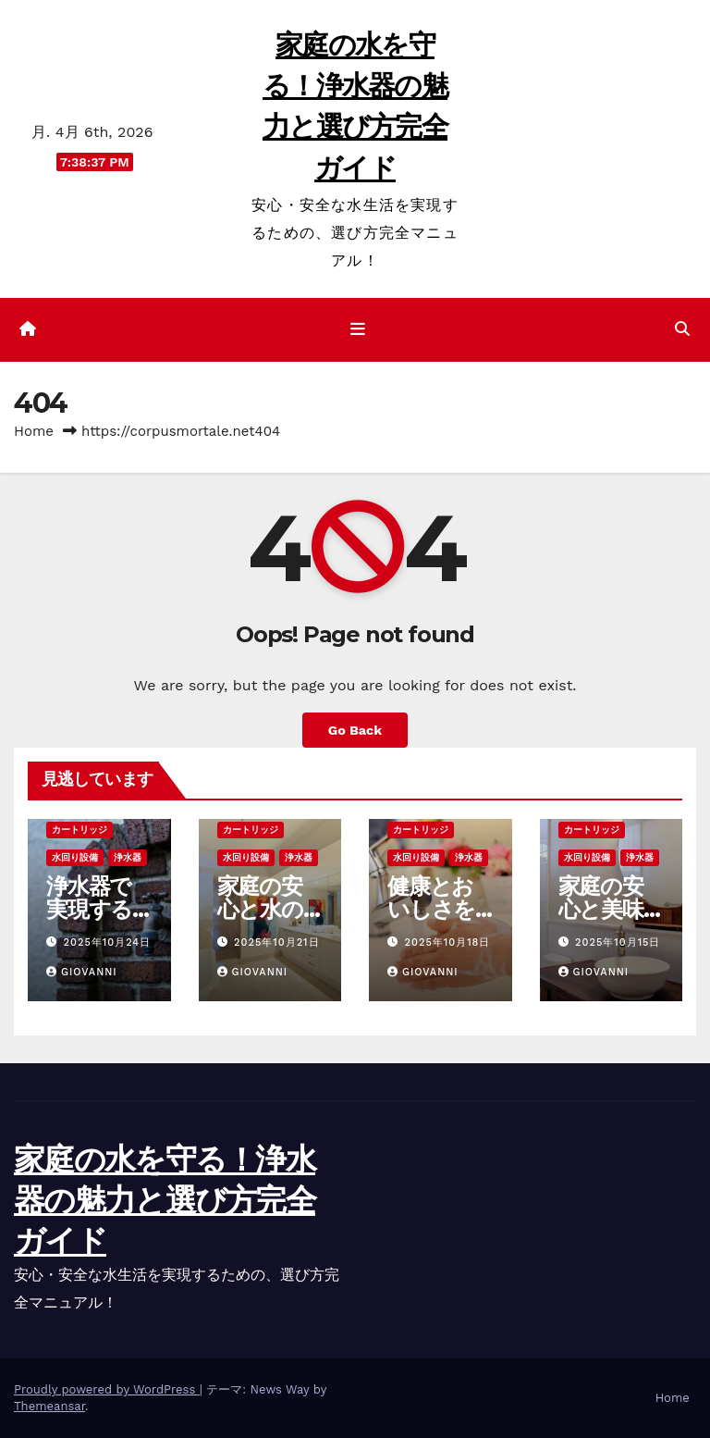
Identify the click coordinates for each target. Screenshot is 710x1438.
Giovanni (81, 972)
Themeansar (49, 1406)
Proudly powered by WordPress (107, 1389)
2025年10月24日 (108, 942)
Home (34, 431)
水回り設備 (75, 857)
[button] (682, 329)
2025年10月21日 (276, 942)
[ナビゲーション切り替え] (358, 329)
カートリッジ (79, 829)
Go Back (355, 730)
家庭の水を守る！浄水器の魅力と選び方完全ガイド (164, 1200)
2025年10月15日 (617, 942)
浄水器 (127, 857)
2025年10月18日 (448, 942)
